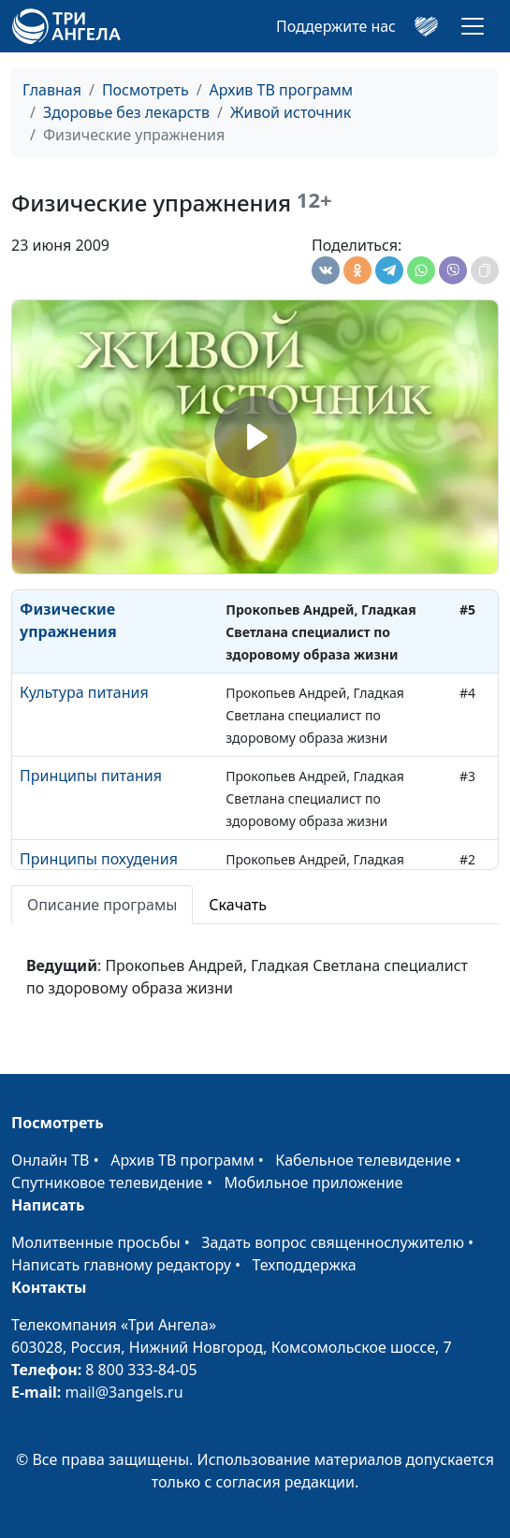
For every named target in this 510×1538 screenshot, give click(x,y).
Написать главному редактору (121, 1265)
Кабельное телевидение (363, 1160)
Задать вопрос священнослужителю (332, 1242)
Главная (51, 90)
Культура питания (84, 692)
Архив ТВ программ (282, 90)
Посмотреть (145, 90)
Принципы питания (91, 775)
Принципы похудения (99, 859)
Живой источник (290, 112)
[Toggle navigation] (472, 26)
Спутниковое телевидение (107, 1182)
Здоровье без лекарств (126, 112)
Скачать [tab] (238, 904)
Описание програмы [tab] (102, 904)
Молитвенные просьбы (96, 1242)
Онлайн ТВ (50, 1160)
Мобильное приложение (314, 1182)
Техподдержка (304, 1265)
